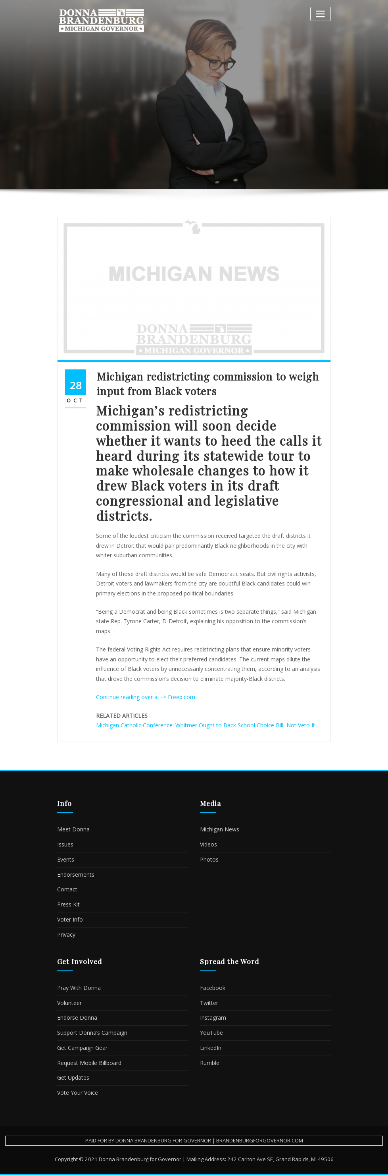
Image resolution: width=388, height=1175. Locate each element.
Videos (208, 844)
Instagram (213, 1017)
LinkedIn (210, 1047)
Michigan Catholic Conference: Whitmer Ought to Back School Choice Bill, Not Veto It (205, 725)
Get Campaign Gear (82, 1047)
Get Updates (73, 1077)
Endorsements (75, 874)
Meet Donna (73, 829)
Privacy (66, 934)
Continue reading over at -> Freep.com (145, 697)
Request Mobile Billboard (89, 1063)
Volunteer (69, 1003)
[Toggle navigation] (320, 14)
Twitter (209, 1003)
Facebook (212, 987)
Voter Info (70, 919)
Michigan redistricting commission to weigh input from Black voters (208, 383)
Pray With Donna (79, 987)
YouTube (211, 1032)
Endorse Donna (77, 1017)
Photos (209, 859)
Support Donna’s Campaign (92, 1032)
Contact (67, 889)
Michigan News (219, 829)
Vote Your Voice (77, 1092)
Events (65, 859)
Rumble (209, 1063)
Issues (65, 844)
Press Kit (68, 904)
